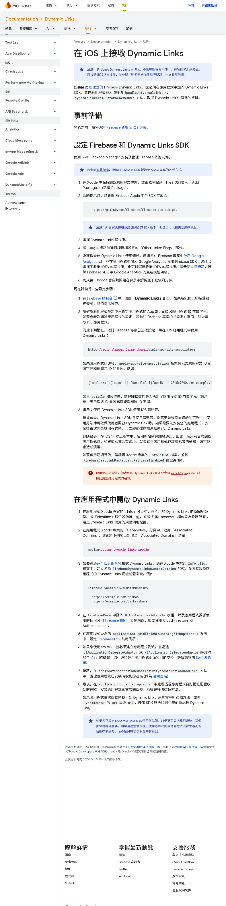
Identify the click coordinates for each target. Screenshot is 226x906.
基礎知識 (25, 29)
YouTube (124, 876)
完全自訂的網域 (109, 563)
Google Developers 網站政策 (87, 751)
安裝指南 (102, 170)
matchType (179, 473)
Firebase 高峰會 (129, 862)
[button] (26, 42)
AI (48, 29)
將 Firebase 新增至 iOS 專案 (124, 127)
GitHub (70, 883)
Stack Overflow (183, 862)
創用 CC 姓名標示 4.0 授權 (137, 747)
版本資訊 (178, 876)
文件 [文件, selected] (125, 5)
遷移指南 (102, 75)
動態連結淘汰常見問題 (146, 75)
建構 (49, 5)
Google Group (182, 869)
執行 (69, 5)
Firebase (79, 42)
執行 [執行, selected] (88, 29)
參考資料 (112, 29)
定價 (111, 5)
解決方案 (93, 5)
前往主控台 (209, 5)
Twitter (123, 869)
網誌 (191, 5)
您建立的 (95, 87)
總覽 (8, 29)
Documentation (21, 19)
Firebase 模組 (116, 620)
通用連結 (159, 676)
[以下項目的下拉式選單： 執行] (78, 5)
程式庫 (69, 876)
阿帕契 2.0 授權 (187, 747)
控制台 (100, 298)
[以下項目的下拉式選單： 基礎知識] (37, 28)
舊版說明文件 (181, 890)
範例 (129, 29)
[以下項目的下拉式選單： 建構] (57, 5)
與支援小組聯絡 (183, 855)
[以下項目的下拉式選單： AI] (55, 28)
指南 (68, 855)
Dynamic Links (60, 19)
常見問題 (197, 267)
